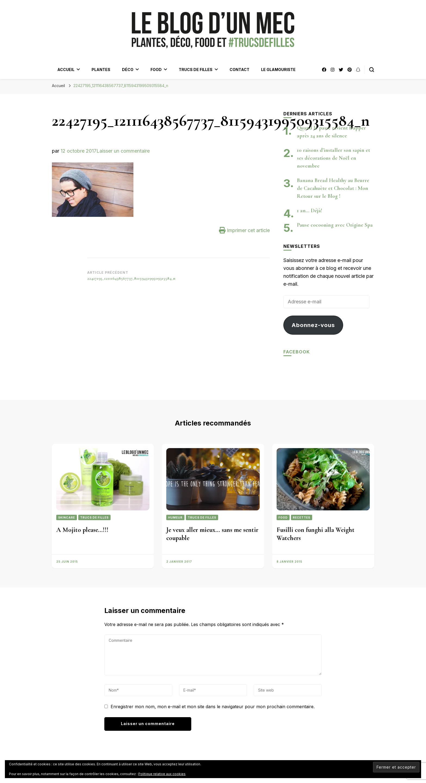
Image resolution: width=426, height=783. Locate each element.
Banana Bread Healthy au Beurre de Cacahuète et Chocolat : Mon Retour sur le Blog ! (333, 188)
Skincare (66, 517)
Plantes (101, 69)
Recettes (301, 517)
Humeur (175, 517)
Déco (127, 69)
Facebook (296, 351)
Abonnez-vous (313, 325)
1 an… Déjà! (309, 210)
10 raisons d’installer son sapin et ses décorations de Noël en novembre (333, 158)
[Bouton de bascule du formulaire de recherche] (371, 69)
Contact (239, 69)
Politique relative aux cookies (162, 774)
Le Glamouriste (278, 69)
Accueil (65, 69)
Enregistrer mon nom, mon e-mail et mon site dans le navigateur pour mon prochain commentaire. (213, 706)
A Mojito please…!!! (82, 530)
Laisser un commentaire (123, 151)
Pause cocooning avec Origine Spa (335, 225)
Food (156, 69)
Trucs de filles (195, 69)
